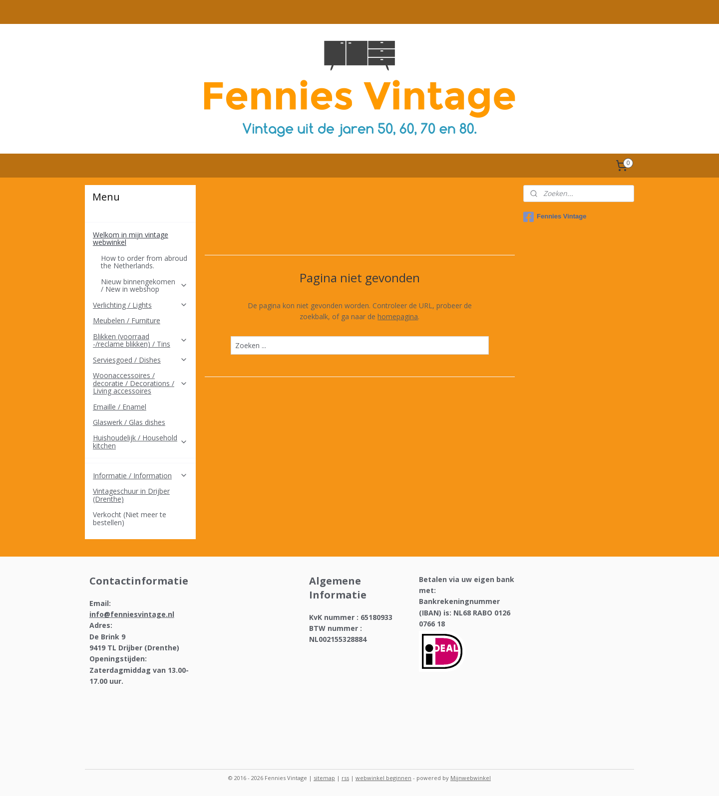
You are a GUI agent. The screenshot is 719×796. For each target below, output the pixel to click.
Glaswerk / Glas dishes (129, 422)
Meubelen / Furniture (126, 320)
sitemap (324, 778)
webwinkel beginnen (383, 778)
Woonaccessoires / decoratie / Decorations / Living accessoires (140, 383)
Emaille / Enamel (119, 406)
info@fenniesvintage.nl (131, 614)
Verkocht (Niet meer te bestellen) (129, 518)
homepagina (397, 316)
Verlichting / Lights (140, 305)
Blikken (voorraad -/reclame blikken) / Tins (140, 340)
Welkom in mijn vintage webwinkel (140, 238)
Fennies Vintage (554, 217)
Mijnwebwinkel (470, 778)
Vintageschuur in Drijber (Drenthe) (131, 494)
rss (345, 778)
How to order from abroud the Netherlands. (144, 261)
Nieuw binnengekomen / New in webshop (144, 285)
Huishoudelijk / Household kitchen (140, 441)
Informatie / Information (140, 475)
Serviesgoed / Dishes (140, 360)
